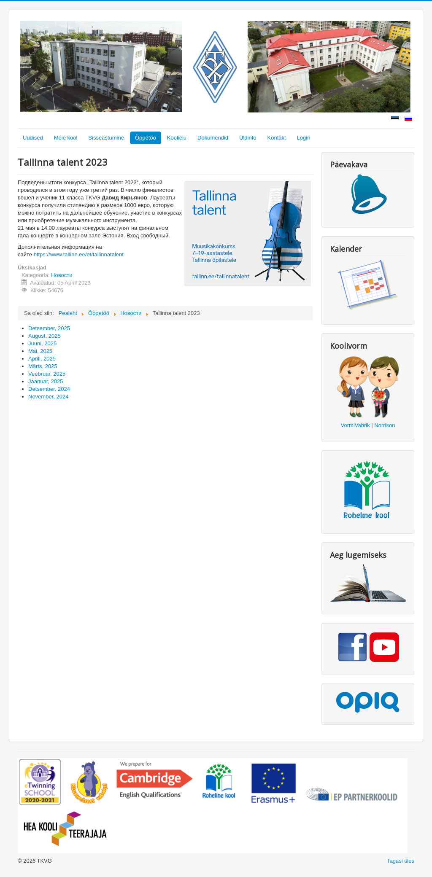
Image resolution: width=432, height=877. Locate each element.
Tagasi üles (400, 861)
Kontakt (276, 138)
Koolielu (176, 138)
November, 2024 (48, 396)
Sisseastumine (106, 138)
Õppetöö (145, 138)
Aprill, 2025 (42, 358)
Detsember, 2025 (49, 328)
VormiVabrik (355, 425)
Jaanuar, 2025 (45, 381)
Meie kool (66, 138)
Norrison (384, 425)
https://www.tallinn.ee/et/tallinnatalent (79, 254)
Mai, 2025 (40, 351)
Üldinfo (247, 138)
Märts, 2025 (42, 366)
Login (303, 138)
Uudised (33, 138)
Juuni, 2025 (42, 343)
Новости (61, 275)
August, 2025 (44, 336)
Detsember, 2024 (49, 389)
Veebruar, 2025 (46, 374)
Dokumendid (212, 138)
